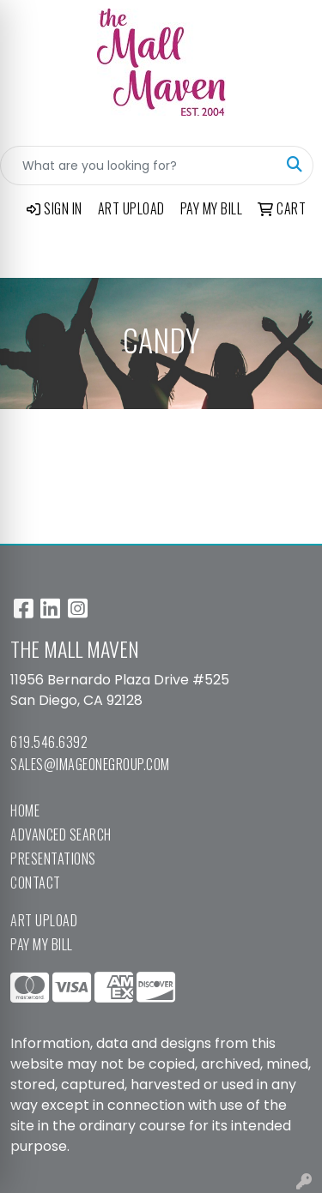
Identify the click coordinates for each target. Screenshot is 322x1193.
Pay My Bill (41, 944)
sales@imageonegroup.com (90, 764)
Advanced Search (61, 834)
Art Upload (43, 920)
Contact (35, 882)
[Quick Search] (138, 165)
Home (24, 810)
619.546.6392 (49, 742)
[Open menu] (287, 253)
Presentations (53, 858)
